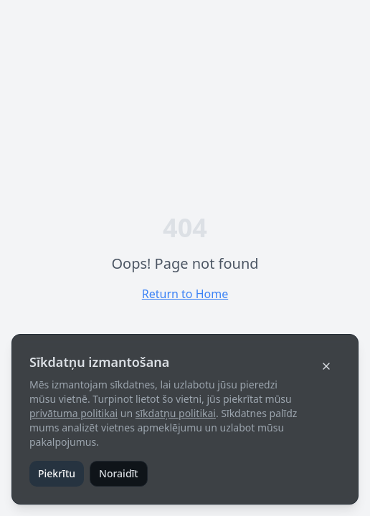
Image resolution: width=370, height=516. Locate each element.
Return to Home (185, 294)
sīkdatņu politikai (176, 413)
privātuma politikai (73, 413)
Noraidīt (118, 473)
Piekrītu (56, 473)
